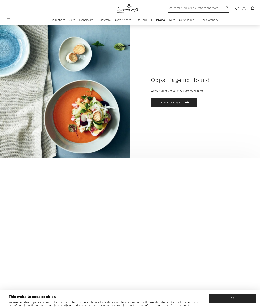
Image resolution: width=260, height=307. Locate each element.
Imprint (208, 230)
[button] (57, 21)
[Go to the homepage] (128, 8)
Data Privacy (52, 240)
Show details (17, 300)
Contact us (146, 206)
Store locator (148, 236)
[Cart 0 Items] (252, 8)
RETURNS (144, 230)
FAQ (141, 212)
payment (144, 224)
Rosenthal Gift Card (151, 242)
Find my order (147, 200)
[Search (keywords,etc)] (198, 8)
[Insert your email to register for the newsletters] (55, 217)
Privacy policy (213, 212)
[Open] (244, 8)
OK (232, 280)
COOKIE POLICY (213, 218)
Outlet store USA (214, 206)
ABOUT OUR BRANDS (215, 200)
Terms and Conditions (217, 224)
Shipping (144, 218)
